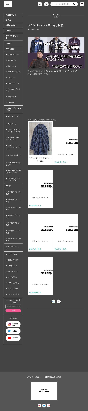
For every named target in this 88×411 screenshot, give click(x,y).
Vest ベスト (12, 60)
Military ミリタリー (13, 117)
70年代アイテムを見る (13, 232)
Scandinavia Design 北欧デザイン (13, 179)
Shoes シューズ (13, 83)
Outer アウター (13, 55)
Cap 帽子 (11, 102)
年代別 (8, 186)
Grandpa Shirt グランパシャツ (13, 138)
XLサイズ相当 (13, 288)
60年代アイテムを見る (13, 224)
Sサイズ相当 (12, 254)
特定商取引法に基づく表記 (52, 377)
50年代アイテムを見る (13, 216)
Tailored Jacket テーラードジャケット (13, 131)
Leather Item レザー (13, 156)
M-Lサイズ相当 (13, 271)
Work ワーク (12, 124)
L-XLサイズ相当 (13, 283)
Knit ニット (12, 77)
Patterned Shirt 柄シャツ (13, 164)
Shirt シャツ (12, 66)
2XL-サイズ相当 (13, 294)
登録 (13, 310)
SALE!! (8, 43)
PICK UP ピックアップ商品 (13, 109)
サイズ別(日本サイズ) (12, 247)
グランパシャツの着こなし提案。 (46, 25)
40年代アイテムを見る (13, 208)
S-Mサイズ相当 (13, 260)
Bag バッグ (12, 97)
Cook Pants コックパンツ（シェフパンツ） (13, 147)
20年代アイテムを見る (13, 193)
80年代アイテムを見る (13, 239)
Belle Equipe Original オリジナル (13, 171)
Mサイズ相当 (12, 266)
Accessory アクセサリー (13, 90)
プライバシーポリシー (34, 377)
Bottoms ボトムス (14, 72)
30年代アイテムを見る (13, 201)
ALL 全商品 (10, 49)
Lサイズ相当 (12, 277)
